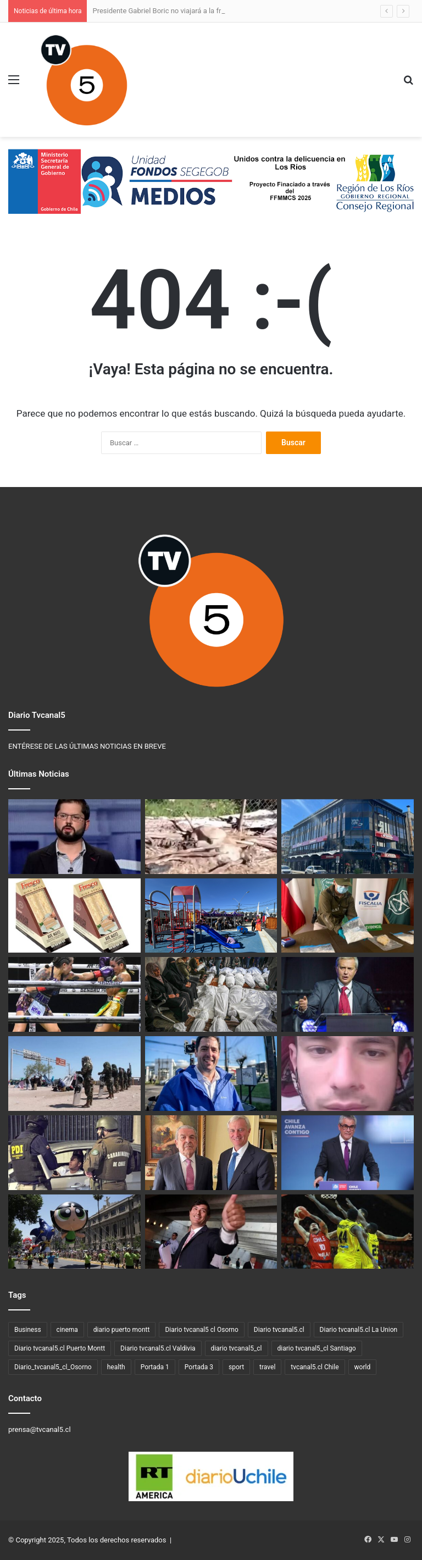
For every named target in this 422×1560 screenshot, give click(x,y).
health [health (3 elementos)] (116, 1367)
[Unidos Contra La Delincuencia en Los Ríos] (74, 1152)
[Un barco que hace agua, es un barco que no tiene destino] (211, 1073)
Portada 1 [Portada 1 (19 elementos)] (155, 1367)
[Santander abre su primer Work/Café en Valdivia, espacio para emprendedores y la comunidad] (347, 836)
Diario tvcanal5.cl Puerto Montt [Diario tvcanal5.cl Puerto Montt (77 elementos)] (59, 1348)
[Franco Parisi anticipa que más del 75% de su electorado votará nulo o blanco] (211, 1231)
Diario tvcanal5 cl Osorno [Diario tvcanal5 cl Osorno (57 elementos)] (201, 1330)
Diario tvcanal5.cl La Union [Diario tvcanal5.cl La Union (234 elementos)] (359, 1330)
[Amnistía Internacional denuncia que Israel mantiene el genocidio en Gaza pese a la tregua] (211, 994)
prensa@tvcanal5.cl (39, 1429)
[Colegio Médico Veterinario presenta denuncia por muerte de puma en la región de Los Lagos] (211, 836)
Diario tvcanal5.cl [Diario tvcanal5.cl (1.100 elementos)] (279, 1330)
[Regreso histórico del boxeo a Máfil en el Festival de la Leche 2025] (74, 994)
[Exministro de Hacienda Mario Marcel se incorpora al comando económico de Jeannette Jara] (347, 1152)
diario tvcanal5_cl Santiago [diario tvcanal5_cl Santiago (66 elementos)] (316, 1348)
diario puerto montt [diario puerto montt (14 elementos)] (121, 1330)
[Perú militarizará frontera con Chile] (74, 1073)
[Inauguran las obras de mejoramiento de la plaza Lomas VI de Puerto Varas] (211, 915)
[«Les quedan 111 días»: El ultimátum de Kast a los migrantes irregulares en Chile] (347, 994)
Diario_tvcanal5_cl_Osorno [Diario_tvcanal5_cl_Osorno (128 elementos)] (53, 1367)
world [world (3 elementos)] (362, 1367)
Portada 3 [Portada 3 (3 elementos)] (199, 1367)
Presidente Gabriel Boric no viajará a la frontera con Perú (181, 11)
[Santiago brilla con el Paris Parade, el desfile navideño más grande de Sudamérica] (74, 1231)
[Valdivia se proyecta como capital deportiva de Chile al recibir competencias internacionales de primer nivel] (347, 1231)
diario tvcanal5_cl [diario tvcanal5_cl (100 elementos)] (236, 1348)
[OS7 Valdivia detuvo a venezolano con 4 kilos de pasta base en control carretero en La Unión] (347, 915)
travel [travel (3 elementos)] (267, 1367)
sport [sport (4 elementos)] (236, 1367)
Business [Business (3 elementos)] (27, 1330)
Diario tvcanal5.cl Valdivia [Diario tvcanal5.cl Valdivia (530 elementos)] (158, 1348)
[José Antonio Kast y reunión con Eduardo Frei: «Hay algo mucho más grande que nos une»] (211, 1152)
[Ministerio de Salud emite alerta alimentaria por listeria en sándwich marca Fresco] (74, 915)
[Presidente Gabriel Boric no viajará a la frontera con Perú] (74, 836)
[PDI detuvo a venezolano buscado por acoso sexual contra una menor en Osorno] (347, 1073)
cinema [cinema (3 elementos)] (67, 1330)
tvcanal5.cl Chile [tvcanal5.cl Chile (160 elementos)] (314, 1367)
